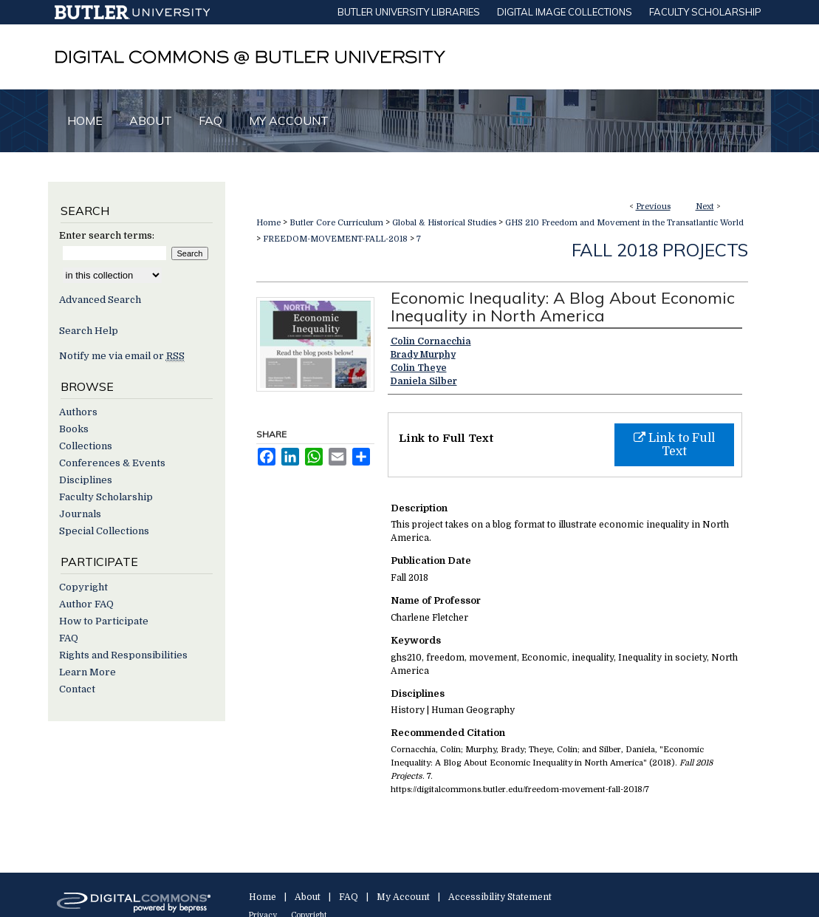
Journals (80, 513)
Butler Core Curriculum (336, 223)
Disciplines (85, 479)
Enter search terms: (106, 235)
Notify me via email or (122, 355)
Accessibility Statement (500, 897)
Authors (78, 411)
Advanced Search (100, 299)
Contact (77, 689)
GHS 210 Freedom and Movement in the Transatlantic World (624, 223)
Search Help (88, 330)
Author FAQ (86, 604)
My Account (403, 897)
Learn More (87, 672)
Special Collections (104, 530)
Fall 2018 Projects (660, 250)
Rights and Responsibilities (123, 655)
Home (268, 223)
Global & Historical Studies (444, 223)
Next (705, 206)
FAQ (68, 638)
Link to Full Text (674, 445)
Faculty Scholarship (106, 496)
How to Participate (103, 621)
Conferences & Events (112, 462)
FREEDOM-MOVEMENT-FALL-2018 (335, 239)
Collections (85, 445)
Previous (653, 206)
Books (74, 428)
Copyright (83, 587)
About (308, 897)
